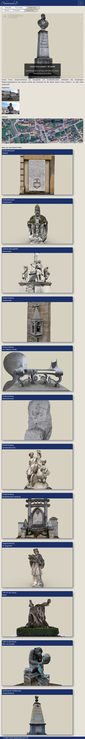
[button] (42, 129)
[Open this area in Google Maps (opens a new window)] (6, 141)
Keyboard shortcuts (53, 142)
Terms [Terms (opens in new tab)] (81, 142)
